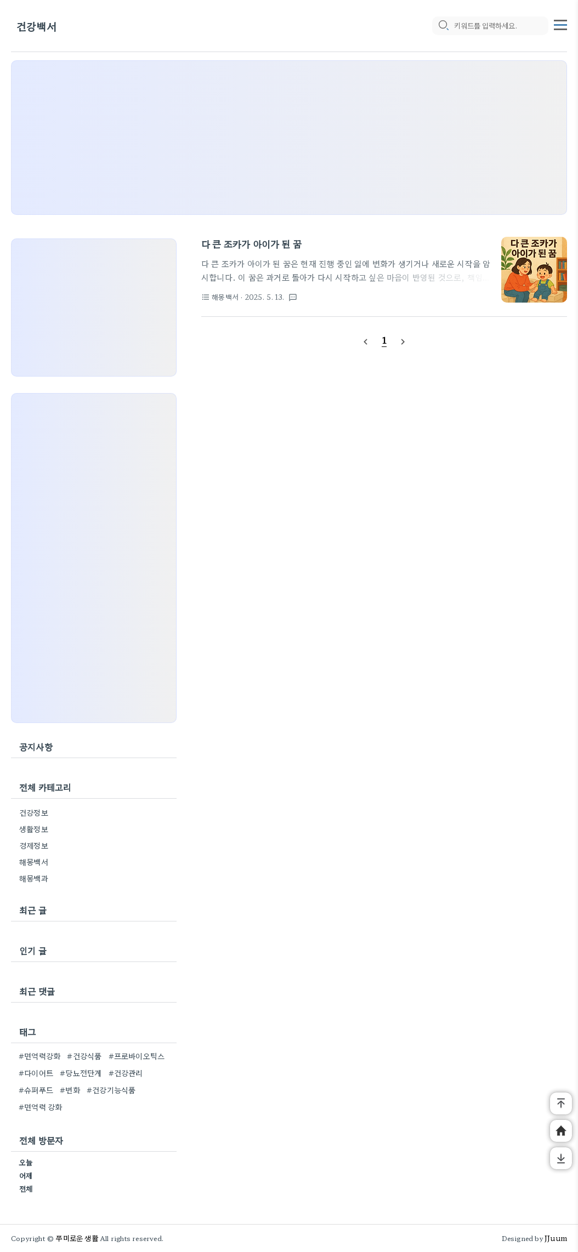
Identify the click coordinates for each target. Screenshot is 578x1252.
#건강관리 (126, 1072)
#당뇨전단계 (80, 1072)
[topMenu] (560, 23)
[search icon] (443, 25)
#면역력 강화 (40, 1106)
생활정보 (33, 828)
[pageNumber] (384, 340)
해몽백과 (33, 878)
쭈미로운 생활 (77, 1238)
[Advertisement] (289, 137)
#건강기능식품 (111, 1089)
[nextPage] (403, 340)
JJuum (556, 1238)
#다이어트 (36, 1072)
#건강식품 (84, 1055)
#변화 (70, 1089)
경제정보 (33, 845)
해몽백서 (33, 861)
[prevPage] (365, 340)
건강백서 (36, 26)
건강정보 (33, 812)
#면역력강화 (39, 1055)
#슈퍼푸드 (36, 1089)
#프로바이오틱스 (137, 1055)
